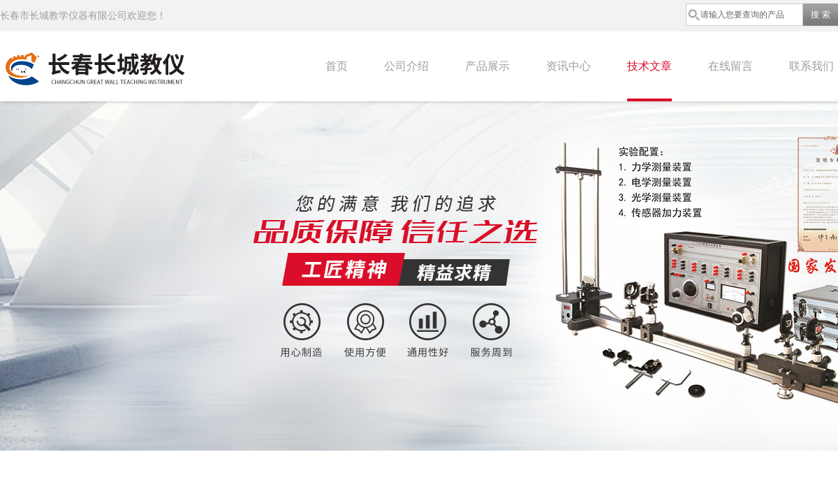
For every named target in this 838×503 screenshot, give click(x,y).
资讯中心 (568, 66)
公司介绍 (406, 66)
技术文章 (649, 66)
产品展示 (487, 66)
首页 (336, 66)
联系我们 (811, 66)
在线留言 (730, 66)
